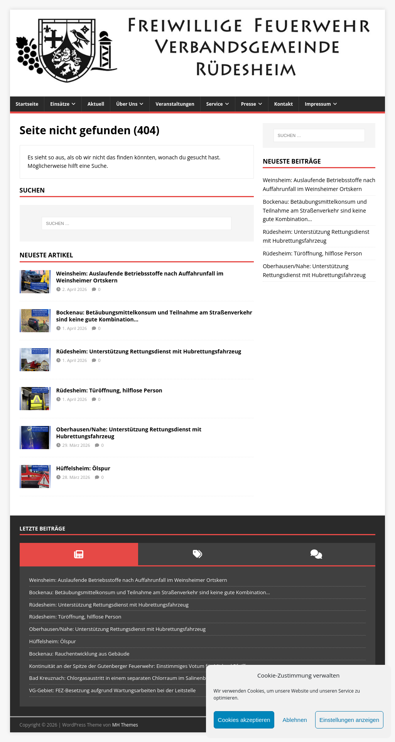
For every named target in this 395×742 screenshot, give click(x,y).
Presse (248, 104)
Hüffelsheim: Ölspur (83, 468)
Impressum (318, 104)
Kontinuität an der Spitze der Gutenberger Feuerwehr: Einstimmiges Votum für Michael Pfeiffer (139, 666)
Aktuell (96, 104)
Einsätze (59, 104)
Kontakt (283, 104)
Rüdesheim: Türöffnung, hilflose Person (109, 390)
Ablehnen (294, 720)
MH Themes (125, 725)
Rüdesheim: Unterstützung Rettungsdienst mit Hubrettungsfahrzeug (148, 351)
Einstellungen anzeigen (349, 720)
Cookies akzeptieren (244, 720)
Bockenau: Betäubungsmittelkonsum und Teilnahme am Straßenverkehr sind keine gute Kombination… (154, 316)
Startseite (27, 104)
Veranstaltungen (174, 104)
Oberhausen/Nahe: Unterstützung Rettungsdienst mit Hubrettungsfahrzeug (129, 433)
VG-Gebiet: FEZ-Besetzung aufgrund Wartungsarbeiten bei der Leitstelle (112, 690)
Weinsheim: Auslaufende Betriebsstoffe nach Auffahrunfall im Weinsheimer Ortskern (140, 277)
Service (214, 104)
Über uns (126, 104)
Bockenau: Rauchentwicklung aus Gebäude (79, 653)
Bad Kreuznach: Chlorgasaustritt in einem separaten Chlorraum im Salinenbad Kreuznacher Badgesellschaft (154, 677)
